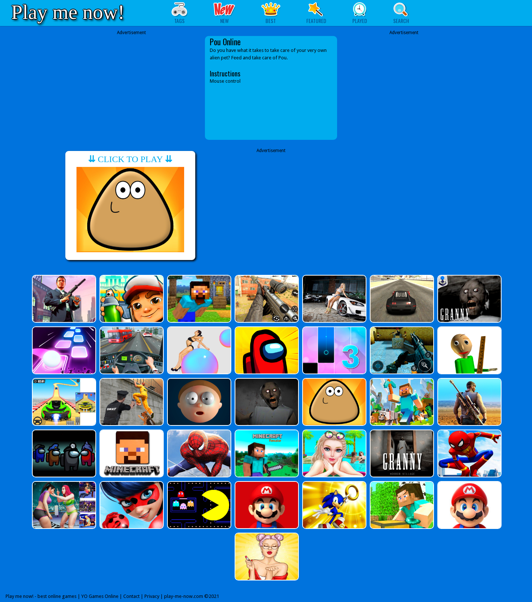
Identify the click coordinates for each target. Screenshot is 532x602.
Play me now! (68, 12)
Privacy (151, 596)
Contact (131, 596)
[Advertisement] (131, 88)
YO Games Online (99, 596)
